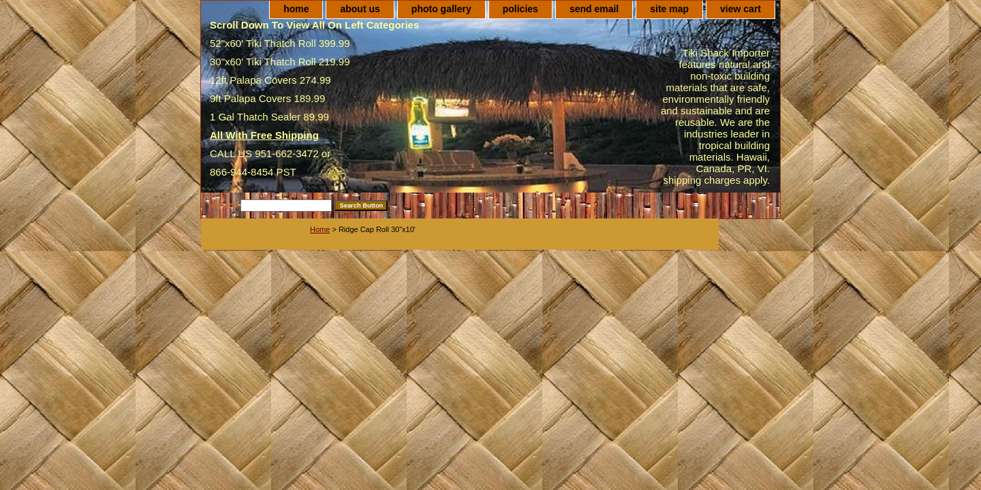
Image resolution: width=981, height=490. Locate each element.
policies (520, 8)
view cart (740, 8)
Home (320, 229)
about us (359, 8)
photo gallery (441, 8)
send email (594, 8)
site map (669, 8)
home (296, 8)
